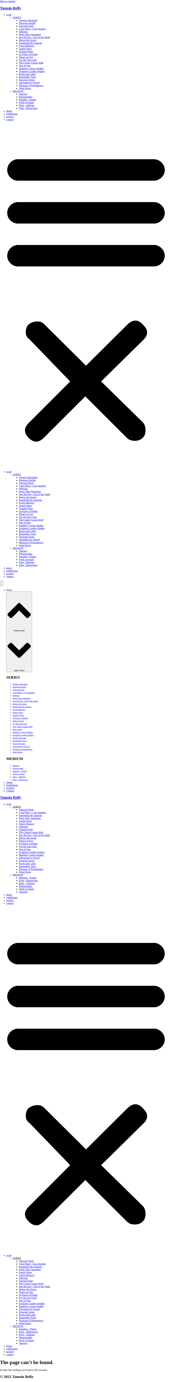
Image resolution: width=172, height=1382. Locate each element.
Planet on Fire (26, 57)
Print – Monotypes (20, 779)
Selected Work (26, 26)
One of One (25, 65)
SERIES (17, 17)
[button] (86, 296)
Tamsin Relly (10, 8)
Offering (23, 31)
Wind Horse (25, 88)
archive (10, 116)
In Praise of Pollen (28, 54)
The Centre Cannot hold (31, 63)
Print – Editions (19, 777)
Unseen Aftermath (28, 20)
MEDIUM (18, 91)
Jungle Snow (25, 48)
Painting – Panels (20, 771)
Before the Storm (27, 40)
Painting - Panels (27, 99)
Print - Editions (26, 105)
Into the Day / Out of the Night (34, 37)
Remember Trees (27, 77)
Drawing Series (27, 80)
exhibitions (12, 114)
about (9, 111)
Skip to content (7, 1)
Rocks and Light (27, 74)
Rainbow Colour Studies (31, 68)
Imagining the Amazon (30, 43)
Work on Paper (26, 102)
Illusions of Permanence (31, 85)
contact (10, 119)
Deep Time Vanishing (30, 34)
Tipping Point (26, 51)
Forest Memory (27, 46)
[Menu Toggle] (1, 583)
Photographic (25, 97)
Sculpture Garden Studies (32, 71)
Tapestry (23, 94)
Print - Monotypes (28, 108)
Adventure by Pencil (29, 82)
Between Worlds (27, 23)
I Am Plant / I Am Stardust (32, 29)
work (9, 14)
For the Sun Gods (28, 60)
